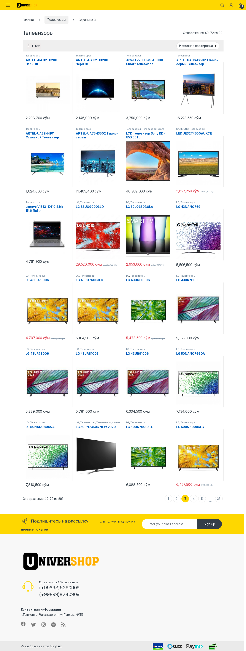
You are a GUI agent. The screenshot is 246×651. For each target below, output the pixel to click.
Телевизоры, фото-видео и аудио (146, 130)
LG (77, 202)
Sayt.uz (56, 646)
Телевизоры (56, 19)
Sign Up (209, 524)
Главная (29, 19)
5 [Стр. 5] (202, 498)
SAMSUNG (182, 128)
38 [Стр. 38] (219, 498)
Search (222, 5)
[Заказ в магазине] (197, 46)
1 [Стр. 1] (168, 498)
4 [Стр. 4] (194, 498)
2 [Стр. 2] (177, 498)
